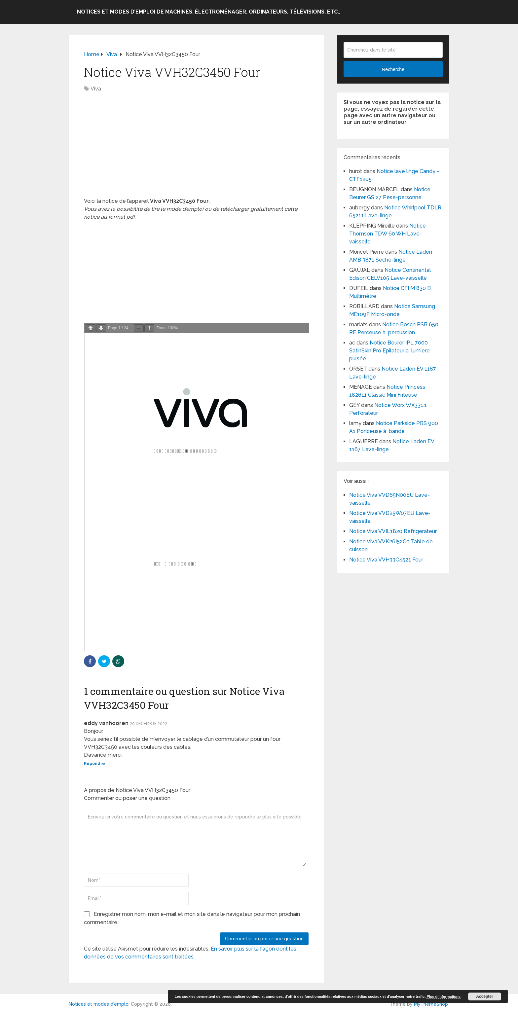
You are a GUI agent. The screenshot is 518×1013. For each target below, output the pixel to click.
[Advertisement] (196, 148)
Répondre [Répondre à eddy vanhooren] (94, 763)
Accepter (484, 996)
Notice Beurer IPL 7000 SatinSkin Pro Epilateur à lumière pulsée (389, 351)
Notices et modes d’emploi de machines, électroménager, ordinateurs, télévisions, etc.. (208, 12)
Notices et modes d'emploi (99, 1004)
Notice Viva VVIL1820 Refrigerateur (393, 531)
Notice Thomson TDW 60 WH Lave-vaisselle (387, 234)
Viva (96, 89)
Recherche (393, 69)
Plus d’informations (443, 996)
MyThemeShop (431, 1004)
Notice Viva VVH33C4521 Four (386, 560)
